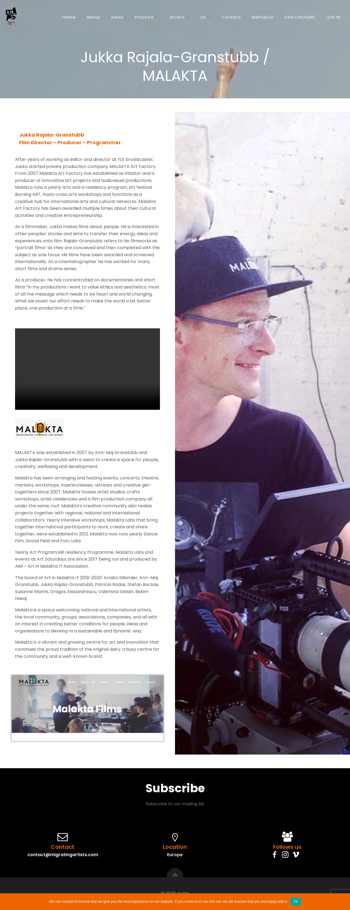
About (94, 17)
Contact (231, 17)
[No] (343, 901)
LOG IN (333, 17)
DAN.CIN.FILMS (300, 17)
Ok (295, 901)
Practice (147, 17)
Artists (179, 17)
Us (205, 17)
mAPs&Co (263, 17)
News (118, 17)
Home (69, 17)
